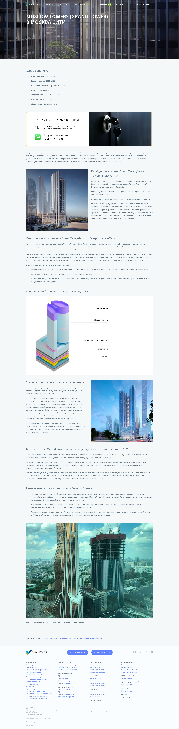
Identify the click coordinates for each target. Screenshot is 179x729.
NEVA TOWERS (94, 689)
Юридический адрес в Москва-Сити (39, 694)
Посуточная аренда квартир (36, 679)
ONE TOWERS (125, 695)
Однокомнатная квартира (67, 665)
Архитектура (65, 638)
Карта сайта (30, 726)
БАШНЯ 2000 (125, 689)
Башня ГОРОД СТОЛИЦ (66, 687)
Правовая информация (34, 714)
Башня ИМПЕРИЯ (96, 662)
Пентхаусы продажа (33, 672)
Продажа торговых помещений (37, 698)
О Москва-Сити (50, 638)
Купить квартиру (32, 689)
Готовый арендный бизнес (36, 691)
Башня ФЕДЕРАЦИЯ (65, 673)
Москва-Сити (31, 662)
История (78, 638)
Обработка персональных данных (38, 718)
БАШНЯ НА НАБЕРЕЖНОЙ (130, 682)
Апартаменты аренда (34, 677)
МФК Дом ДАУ (126, 697)
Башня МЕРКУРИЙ (127, 662)
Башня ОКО (94, 676)
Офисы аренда (31, 667)
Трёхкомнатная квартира (67, 670)
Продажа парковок (33, 682)
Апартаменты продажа (34, 674)
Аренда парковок (32, 684)
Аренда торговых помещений (37, 696)
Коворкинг (30, 686)
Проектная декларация (34, 722)
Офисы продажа (32, 665)
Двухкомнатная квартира (67, 667)
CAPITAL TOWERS (95, 701)
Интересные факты (93, 638)
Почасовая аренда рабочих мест (38, 670)
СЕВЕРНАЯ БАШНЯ (127, 676)
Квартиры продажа (65, 662)
